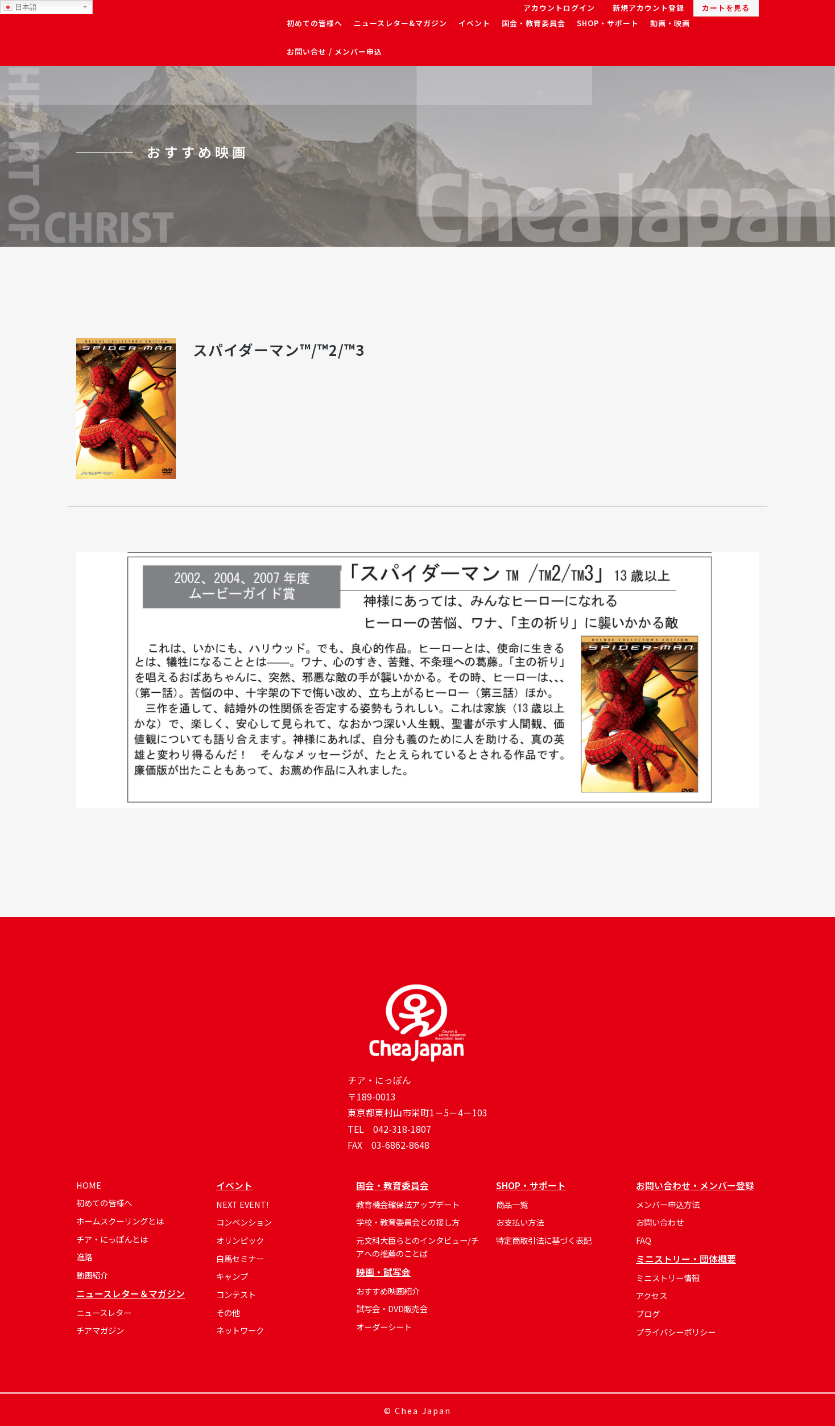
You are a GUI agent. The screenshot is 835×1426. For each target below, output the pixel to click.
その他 (228, 1312)
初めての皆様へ (104, 1203)
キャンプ (232, 1276)
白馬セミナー (240, 1258)
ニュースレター (103, 1312)
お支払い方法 (520, 1222)
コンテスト (236, 1294)
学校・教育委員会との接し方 (408, 1222)
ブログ (648, 1314)
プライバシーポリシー (676, 1332)
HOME (88, 1185)
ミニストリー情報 (668, 1278)
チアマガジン (100, 1330)
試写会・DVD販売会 (392, 1308)
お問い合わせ (660, 1222)
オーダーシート (384, 1327)
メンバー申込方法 (668, 1204)
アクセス (651, 1295)
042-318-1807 (402, 1129)
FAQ (643, 1240)
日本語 (20, 7)
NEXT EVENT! (242, 1204)
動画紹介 (92, 1275)
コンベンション (244, 1222)
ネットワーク (240, 1330)
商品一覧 (512, 1204)
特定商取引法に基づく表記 (544, 1240)
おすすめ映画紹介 (388, 1291)
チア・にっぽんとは (112, 1239)
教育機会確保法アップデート (408, 1204)
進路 (84, 1257)
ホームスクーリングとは (120, 1221)
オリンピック (240, 1240)
